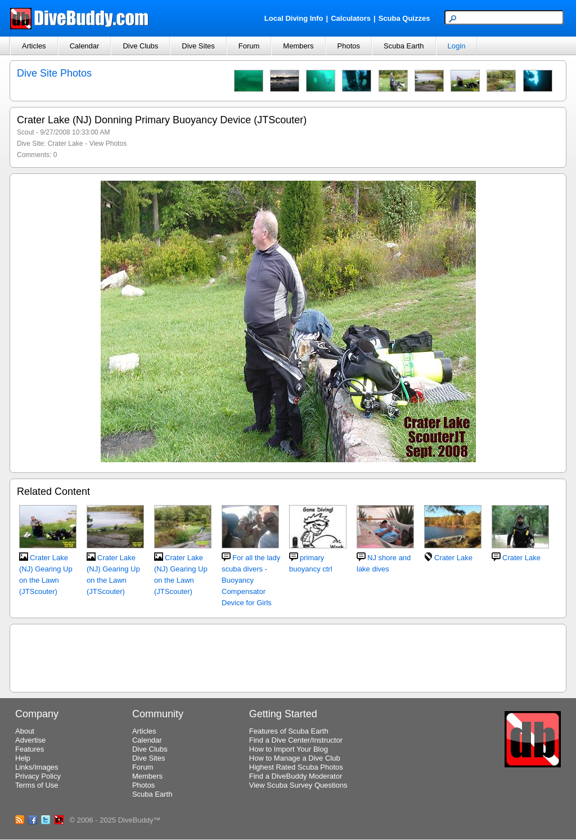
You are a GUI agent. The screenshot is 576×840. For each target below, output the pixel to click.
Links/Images (36, 767)
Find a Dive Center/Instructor (296, 740)
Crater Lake (65, 144)
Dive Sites (198, 46)
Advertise (30, 740)
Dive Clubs (140, 46)
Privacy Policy (38, 776)
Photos (349, 46)
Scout (25, 132)
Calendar (85, 46)
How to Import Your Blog (288, 749)
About (24, 731)
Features (29, 749)
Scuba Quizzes (404, 18)
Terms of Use (36, 785)
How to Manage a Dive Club (294, 758)
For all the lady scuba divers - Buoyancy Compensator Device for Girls (251, 580)
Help (22, 758)
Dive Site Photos (54, 73)
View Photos (108, 144)
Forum (249, 46)
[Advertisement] (288, 656)
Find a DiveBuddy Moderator (295, 776)
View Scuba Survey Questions (298, 785)
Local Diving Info (293, 18)
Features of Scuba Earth (288, 731)
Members (298, 46)
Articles (34, 46)
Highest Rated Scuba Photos (296, 767)
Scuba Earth (404, 46)
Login (457, 46)
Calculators (351, 18)
